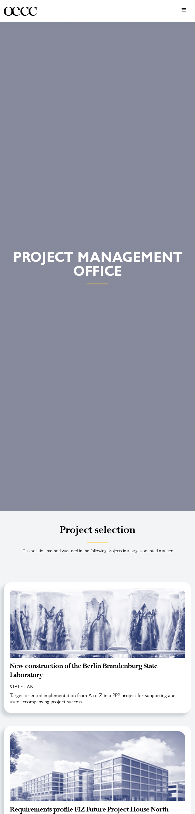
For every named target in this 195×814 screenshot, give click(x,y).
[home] (20, 11)
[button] (117, 11)
